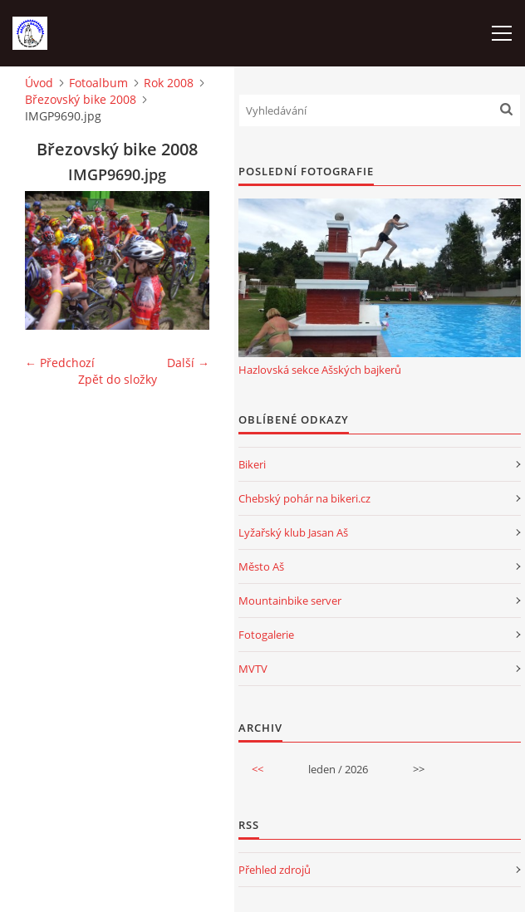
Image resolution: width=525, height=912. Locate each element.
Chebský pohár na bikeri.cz (304, 498)
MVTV (252, 668)
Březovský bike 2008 (80, 99)
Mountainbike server (289, 600)
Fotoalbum (98, 83)
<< (257, 769)
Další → (188, 362)
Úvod (39, 83)
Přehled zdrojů (274, 869)
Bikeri (252, 464)
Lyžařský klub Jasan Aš (293, 532)
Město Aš (261, 566)
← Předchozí (60, 362)
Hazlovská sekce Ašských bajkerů (319, 369)
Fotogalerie (266, 634)
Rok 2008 (169, 83)
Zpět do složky (117, 379)
